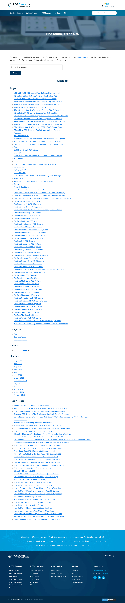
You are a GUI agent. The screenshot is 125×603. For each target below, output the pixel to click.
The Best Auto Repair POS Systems (28, 207)
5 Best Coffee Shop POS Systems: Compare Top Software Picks (38, 101)
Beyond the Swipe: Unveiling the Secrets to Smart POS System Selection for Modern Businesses (51, 417)
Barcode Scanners (35, 579)
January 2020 (19, 392)
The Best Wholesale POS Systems (27, 318)
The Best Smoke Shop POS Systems (28, 306)
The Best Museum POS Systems (26, 284)
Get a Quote (18, 158)
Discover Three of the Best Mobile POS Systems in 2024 (36, 457)
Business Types (32, 13)
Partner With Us (20, 170)
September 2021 (20, 381)
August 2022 (19, 366)
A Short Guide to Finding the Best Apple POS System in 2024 (38, 454)
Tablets (32, 585)
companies (108, 6)
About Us (17, 133)
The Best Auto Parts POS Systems (27, 204)
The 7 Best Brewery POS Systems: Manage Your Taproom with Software (42, 198)
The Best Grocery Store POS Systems (28, 267)
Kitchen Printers (55, 571)
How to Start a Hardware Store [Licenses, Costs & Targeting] (37, 488)
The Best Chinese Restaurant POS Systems (31, 230)
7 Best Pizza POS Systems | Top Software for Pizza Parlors (36, 130)
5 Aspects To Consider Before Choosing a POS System (35, 99)
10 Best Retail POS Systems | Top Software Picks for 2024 (37, 93)
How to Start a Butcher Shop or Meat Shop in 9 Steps (35, 164)
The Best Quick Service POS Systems (28, 298)
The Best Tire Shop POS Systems (27, 315)
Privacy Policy (19, 178)
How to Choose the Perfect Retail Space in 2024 (33, 431)
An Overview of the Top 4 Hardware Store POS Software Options (39, 138)
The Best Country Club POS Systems (28, 238)
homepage (82, 57)
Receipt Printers (34, 576)
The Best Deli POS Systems (24, 241)
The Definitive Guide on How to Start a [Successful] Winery (37, 321)
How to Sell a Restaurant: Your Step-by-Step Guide (34, 511)
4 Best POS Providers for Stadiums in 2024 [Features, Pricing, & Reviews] (42, 434)
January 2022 (19, 378)
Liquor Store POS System (16, 582)
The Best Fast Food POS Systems (27, 252)
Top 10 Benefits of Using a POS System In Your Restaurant (37, 519)
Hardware (57, 13)
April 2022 (18, 375)
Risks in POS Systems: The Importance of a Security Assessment (39, 516)
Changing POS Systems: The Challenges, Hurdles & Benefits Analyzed (41, 414)
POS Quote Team (20, 350)
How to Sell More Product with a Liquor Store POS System (37, 445)
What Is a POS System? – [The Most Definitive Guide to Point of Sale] (41, 324)
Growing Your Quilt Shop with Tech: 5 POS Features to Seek (37, 425)
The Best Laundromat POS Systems (28, 278)
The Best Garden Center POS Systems (29, 261)
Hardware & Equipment (36, 571)
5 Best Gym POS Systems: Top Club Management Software (37, 104)
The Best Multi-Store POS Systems (27, 281)
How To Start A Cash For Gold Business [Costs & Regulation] (38, 494)
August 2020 (19, 389)
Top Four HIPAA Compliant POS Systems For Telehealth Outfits (39, 437)
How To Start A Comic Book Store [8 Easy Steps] (33, 482)
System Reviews (20, 340)
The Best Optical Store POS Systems (28, 289)
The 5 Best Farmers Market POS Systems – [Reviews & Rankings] (39, 193)
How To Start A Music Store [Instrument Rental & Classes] (37, 491)
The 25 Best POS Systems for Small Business (32, 190)
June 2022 (18, 369)
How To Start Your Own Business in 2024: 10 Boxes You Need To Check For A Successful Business (52, 440)
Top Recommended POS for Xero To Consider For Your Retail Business (41, 442)
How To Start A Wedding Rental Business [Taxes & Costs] (36, 474)
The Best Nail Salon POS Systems (27, 286)
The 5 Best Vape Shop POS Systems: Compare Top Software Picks (40, 195)
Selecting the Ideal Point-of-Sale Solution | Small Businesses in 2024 (41, 408)
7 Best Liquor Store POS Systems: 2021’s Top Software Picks (38, 127)
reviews (109, 4)
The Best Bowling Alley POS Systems (28, 224)
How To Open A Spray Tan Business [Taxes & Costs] (34, 499)
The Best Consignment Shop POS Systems (30, 235)
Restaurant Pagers (56, 573)
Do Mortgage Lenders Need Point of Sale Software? (34, 468)
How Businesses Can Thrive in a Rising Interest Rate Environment (39, 411)
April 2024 (18, 364)
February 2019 (19, 395)
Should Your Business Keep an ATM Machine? (32, 405)
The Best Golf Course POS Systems (28, 264)
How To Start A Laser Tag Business (28, 496)
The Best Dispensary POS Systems (27, 244)
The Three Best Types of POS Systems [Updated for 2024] (37, 462)
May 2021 (18, 383)
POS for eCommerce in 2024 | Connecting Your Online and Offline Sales (42, 428)
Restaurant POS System (15, 573)
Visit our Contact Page (99, 571)
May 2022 (18, 372)
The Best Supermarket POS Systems (28, 309)
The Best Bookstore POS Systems (27, 221)
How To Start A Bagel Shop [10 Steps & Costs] (32, 502)
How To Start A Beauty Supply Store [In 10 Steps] (33, 485)
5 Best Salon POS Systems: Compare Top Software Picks (36, 113)
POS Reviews (46, 13)
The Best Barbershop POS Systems (28, 212)
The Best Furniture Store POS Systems (29, 258)
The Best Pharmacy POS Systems (27, 295)
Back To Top (111, 556)
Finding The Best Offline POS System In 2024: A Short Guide (38, 448)
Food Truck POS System (15, 579)
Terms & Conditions (21, 187)
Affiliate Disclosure (21, 136)
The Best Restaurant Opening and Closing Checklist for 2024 (38, 514)
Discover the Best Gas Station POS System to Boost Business (38, 156)
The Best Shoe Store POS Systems (27, 304)
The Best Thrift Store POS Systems (27, 312)
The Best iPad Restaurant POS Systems (29, 272)
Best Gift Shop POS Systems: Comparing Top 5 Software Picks (38, 144)
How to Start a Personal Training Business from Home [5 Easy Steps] (41, 465)
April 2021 (18, 386)
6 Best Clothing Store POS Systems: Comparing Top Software (38, 119)
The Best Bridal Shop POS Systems (28, 227)
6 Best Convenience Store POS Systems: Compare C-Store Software (40, 121)
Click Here (105, 573)
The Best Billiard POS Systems (26, 218)
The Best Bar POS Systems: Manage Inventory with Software (38, 210)
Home (16, 161)
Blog (65, 13)
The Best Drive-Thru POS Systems (27, 247)
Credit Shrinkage (20, 420)
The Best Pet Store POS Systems (27, 292)
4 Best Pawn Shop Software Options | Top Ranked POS (35, 96)
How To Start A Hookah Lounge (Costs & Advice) (33, 508)
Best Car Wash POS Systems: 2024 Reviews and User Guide (37, 141)
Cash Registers (34, 573)
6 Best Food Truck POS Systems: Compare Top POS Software (38, 124)
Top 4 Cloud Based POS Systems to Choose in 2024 (34, 451)
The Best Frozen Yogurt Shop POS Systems (31, 255)
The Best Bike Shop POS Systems (27, 215)
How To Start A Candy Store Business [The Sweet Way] (36, 477)
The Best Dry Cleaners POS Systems (28, 249)
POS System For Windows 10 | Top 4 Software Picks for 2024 (38, 459)
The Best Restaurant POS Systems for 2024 (31, 301)
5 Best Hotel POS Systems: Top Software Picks (32, 107)
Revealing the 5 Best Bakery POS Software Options (34, 181)
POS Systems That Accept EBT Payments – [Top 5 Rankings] (37, 175)
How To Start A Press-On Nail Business (29, 505)
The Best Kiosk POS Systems (25, 275)
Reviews (17, 184)
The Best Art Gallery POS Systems (27, 201)
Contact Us (18, 153)
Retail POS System (14, 571)
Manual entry (19, 167)
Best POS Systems (16, 13)
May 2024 (18, 361)
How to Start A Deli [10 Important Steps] (30, 479)
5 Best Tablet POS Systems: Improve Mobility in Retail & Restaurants (41, 116)
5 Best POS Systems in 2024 (25, 471)
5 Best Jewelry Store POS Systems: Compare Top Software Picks (39, 110)
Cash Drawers (34, 582)
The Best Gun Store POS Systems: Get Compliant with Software (39, 269)
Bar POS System (13, 576)
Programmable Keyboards (58, 576)
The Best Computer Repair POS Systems (30, 232)
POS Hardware (19, 173)
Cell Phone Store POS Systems (26, 150)
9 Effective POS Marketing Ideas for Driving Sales (33, 422)
